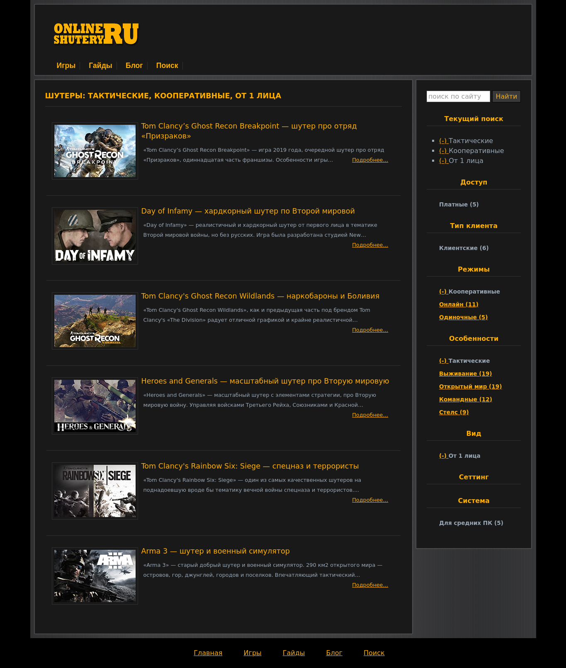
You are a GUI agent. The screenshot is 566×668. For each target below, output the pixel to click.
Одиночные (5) (463, 317)
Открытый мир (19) (470, 386)
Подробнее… (370, 160)
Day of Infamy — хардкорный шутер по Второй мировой (248, 211)
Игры (66, 65)
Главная (208, 653)
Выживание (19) (465, 373)
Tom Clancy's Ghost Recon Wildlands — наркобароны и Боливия (260, 296)
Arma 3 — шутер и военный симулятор (215, 551)
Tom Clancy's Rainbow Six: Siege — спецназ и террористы (250, 466)
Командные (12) (465, 399)
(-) (444, 141)
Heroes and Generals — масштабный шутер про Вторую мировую (265, 381)
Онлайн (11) (459, 304)
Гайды (100, 65)
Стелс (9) (454, 412)
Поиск (167, 65)
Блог (134, 65)
